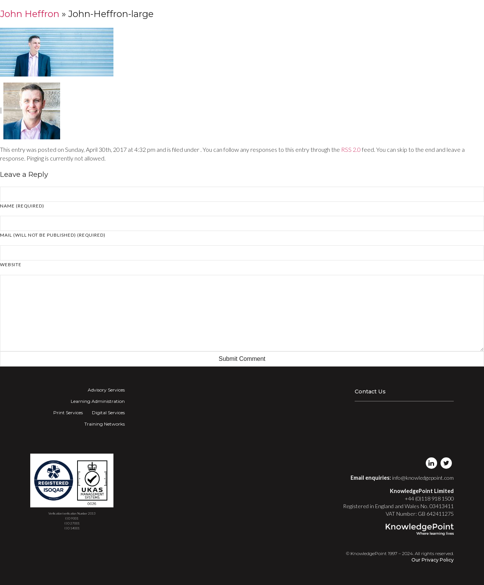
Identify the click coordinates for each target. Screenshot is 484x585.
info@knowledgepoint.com (423, 477)
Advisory (221, 13)
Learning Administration (98, 401)
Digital (316, 13)
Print (290, 13)
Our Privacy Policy (432, 560)
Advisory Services (106, 390)
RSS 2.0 (351, 149)
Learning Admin (258, 13)
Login (428, 13)
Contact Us (370, 391)
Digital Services (108, 412)
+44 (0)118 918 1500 (429, 498)
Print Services (68, 412)
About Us (402, 13)
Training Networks (359, 13)
